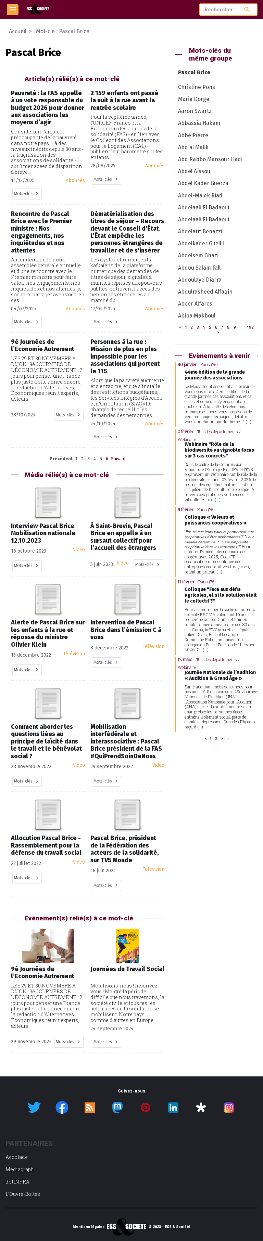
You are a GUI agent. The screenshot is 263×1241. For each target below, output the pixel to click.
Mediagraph (19, 1169)
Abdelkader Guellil (201, 243)
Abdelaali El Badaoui (203, 207)
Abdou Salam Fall (199, 267)
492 (250, 327)
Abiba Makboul (196, 315)
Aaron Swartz (195, 111)
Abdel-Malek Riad (200, 195)
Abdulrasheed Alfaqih (205, 291)
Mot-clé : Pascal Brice (62, 31)
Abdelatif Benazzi (200, 231)
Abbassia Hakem (199, 123)
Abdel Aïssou (194, 171)
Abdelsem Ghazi (198, 255)
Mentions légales (88, 1227)
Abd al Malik (193, 147)
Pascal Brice (194, 72)
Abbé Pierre (193, 135)
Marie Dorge (193, 99)
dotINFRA (17, 1181)
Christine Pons (196, 87)
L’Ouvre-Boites (22, 1194)
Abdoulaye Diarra (200, 279)
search (247, 9)
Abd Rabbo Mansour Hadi (210, 159)
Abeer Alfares (195, 303)
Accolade (16, 1157)
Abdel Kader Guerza (203, 183)
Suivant (118, 458)
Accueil (17, 31)
